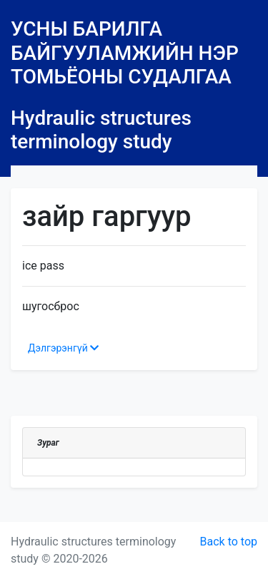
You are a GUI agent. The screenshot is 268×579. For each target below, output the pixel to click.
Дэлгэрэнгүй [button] (63, 348)
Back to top (228, 541)
